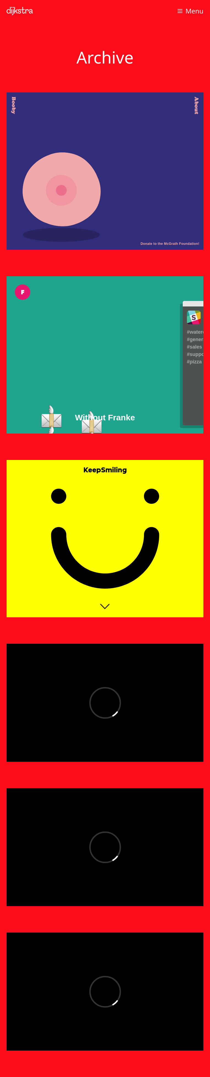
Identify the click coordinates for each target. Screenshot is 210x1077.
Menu (190, 10)
